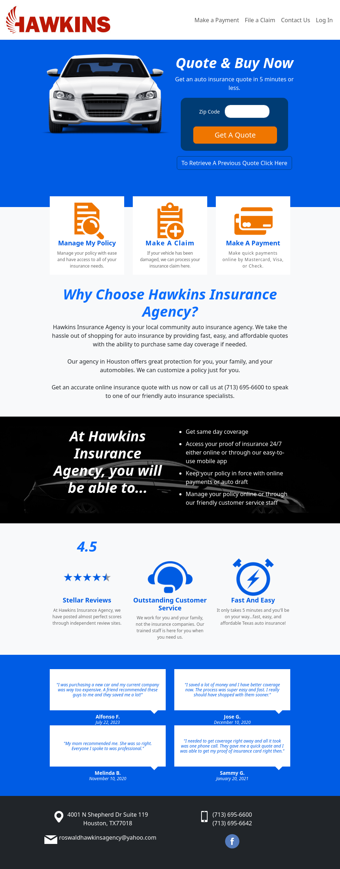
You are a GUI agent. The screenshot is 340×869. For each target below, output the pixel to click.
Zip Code (209, 111)
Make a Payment (216, 20)
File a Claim (260, 20)
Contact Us (295, 20)
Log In (324, 20)
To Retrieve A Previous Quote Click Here (234, 163)
